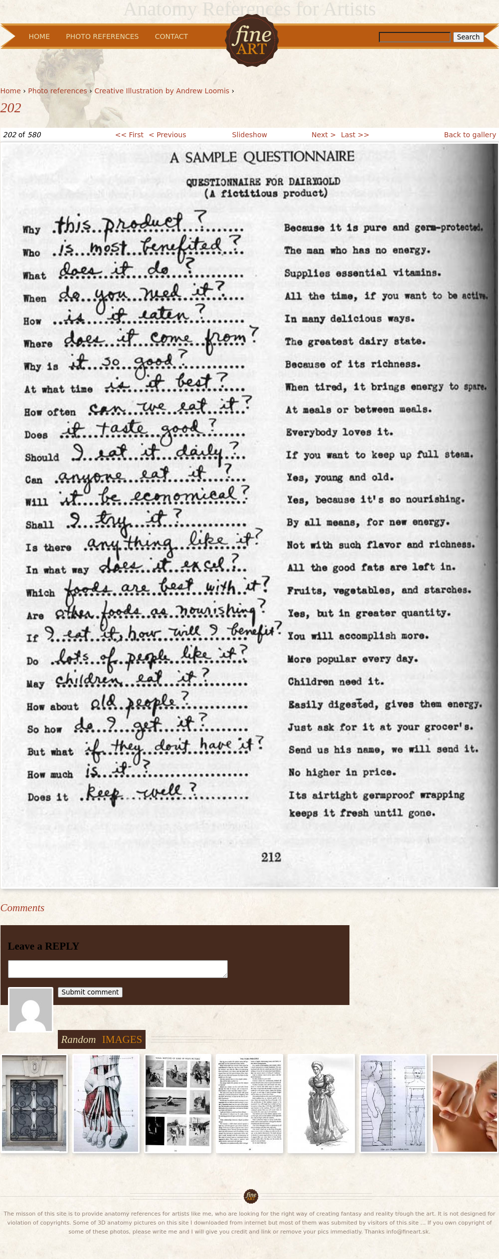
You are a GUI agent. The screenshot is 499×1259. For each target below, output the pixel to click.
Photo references (57, 91)
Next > (324, 135)
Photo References (102, 36)
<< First (129, 135)
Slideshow (249, 135)
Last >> (355, 135)
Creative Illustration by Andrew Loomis (161, 91)
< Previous (167, 135)
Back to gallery (470, 135)
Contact (171, 36)
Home (10, 91)
